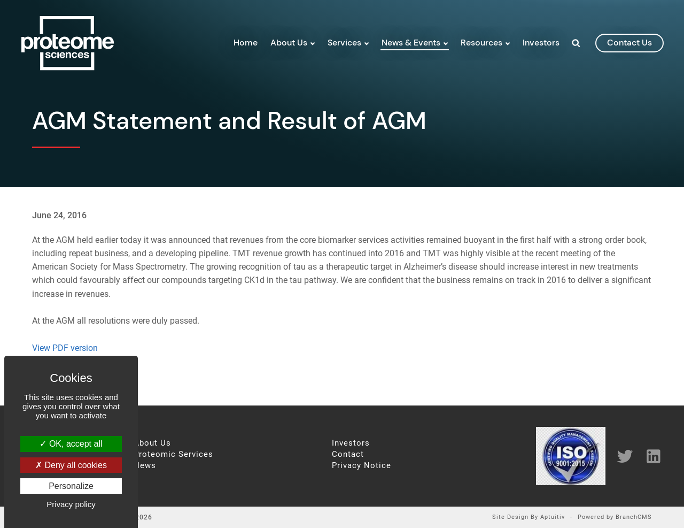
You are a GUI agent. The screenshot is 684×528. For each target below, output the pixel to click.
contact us (629, 42)
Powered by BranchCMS (615, 518)
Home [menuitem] (246, 42)
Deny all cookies (71, 465)
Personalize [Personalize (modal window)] (71, 486)
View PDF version (65, 348)
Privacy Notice (361, 466)
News (145, 466)
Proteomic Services (173, 454)
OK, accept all (71, 443)
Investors (351, 443)
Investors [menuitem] (541, 42)
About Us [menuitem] (288, 42)
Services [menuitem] (344, 42)
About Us (152, 443)
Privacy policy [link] (71, 504)
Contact (348, 454)
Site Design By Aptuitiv (528, 518)
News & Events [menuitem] (411, 42)
